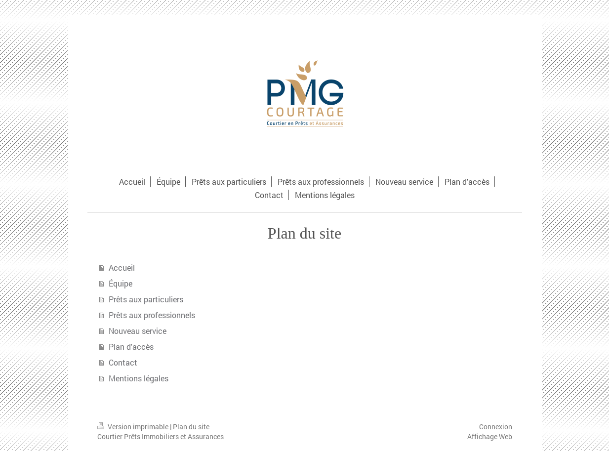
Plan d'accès (131, 346)
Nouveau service (137, 331)
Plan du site (191, 426)
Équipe (120, 283)
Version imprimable (133, 426)
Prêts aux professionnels (152, 315)
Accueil (122, 267)
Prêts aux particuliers (146, 299)
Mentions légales (138, 378)
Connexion (495, 426)
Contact (123, 362)
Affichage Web (489, 436)
